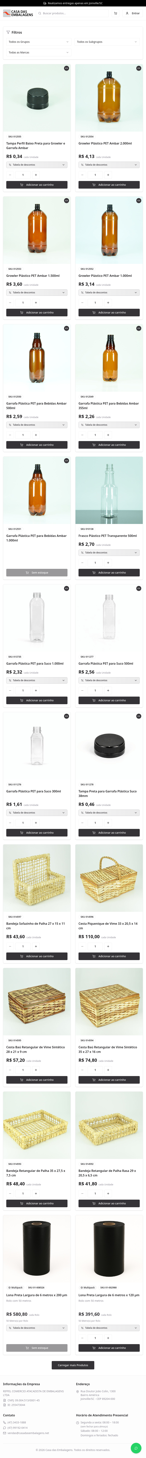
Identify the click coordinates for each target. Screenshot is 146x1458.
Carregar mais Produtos (73, 1365)
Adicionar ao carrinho (37, 185)
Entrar (133, 13)
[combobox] (38, 42)
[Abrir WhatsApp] (136, 1448)
